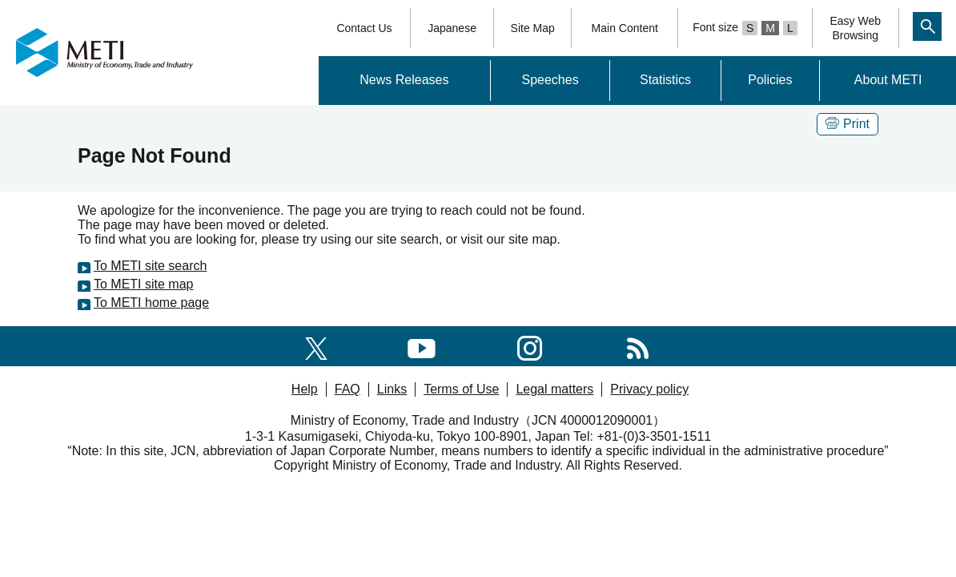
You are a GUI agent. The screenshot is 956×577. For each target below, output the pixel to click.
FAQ (347, 389)
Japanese (452, 28)
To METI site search (150, 265)
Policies (770, 80)
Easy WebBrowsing (855, 28)
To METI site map (143, 284)
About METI (888, 80)
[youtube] (422, 345)
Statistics (665, 80)
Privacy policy (649, 389)
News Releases (404, 80)
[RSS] (638, 345)
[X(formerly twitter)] (316, 345)
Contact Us (364, 28)
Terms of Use (461, 389)
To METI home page (151, 302)
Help (304, 389)
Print (847, 124)
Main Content (625, 28)
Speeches (549, 80)
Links (392, 389)
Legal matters (554, 389)
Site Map (533, 28)
